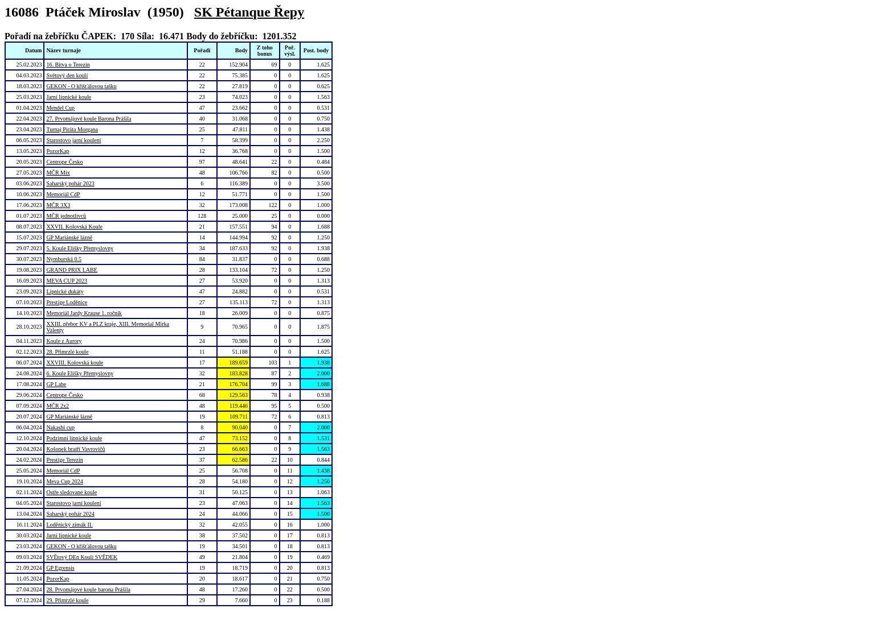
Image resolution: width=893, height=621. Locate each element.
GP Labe (56, 384)
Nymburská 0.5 (63, 259)
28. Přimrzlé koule (67, 352)
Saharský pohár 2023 (70, 183)
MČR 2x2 (57, 406)
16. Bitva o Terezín (67, 64)
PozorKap (57, 151)
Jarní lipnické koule (68, 97)
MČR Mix (57, 172)
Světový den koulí (67, 75)
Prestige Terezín (64, 460)
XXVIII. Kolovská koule (74, 362)
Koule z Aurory (63, 341)
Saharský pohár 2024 (70, 514)
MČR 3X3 (58, 205)
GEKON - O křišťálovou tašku (81, 86)
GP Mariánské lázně (69, 237)
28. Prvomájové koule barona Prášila (88, 589)
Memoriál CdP (63, 194)
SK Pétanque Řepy (249, 12)
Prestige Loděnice (66, 302)
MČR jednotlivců (66, 216)
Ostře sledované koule (71, 492)
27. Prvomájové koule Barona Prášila (88, 118)
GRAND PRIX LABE (71, 270)
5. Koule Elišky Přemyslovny (79, 248)
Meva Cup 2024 (64, 481)
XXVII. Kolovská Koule (74, 226)
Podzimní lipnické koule (74, 438)
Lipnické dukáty (64, 291)
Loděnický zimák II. (69, 524)
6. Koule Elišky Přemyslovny (79, 373)
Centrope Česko (64, 162)
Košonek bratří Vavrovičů (75, 449)
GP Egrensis (60, 568)
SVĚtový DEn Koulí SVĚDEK (81, 557)
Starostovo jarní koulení (73, 140)
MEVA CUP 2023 (66, 281)
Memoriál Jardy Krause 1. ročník (83, 313)
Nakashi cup (60, 427)
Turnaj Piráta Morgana (72, 129)
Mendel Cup (60, 108)
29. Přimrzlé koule (67, 600)
